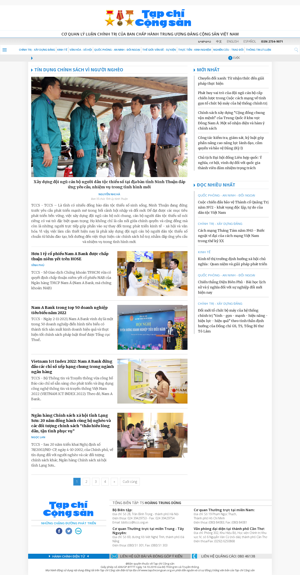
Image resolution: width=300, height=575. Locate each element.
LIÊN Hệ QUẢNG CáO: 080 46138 (228, 556)
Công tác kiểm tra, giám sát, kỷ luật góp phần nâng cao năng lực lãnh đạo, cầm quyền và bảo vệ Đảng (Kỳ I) (231, 143)
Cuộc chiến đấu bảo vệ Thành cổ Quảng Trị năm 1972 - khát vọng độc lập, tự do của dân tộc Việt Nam (233, 207)
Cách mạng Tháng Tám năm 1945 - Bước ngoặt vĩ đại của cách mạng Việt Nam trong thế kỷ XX (231, 235)
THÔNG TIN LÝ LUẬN (258, 50)
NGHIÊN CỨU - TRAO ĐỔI (228, 50)
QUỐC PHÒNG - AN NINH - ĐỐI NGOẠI (117, 50)
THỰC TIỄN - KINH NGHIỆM (194, 50)
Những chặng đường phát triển (68, 523)
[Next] (114, 482)
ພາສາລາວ (204, 41)
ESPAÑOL (250, 41)
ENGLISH (233, 41)
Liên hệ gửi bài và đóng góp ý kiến (151, 556)
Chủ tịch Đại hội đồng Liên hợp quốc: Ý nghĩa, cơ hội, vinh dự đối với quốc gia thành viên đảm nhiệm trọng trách (230, 162)
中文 (219, 41)
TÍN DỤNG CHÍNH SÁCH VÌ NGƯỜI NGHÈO (77, 70)
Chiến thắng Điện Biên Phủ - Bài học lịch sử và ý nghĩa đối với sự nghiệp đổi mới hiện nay (232, 287)
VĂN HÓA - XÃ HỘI (81, 50)
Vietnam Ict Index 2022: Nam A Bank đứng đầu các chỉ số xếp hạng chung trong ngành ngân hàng (72, 366)
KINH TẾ (62, 50)
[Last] (130, 482)
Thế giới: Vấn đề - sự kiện (159, 50)
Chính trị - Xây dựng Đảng (37, 50)
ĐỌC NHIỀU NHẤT (216, 185)
